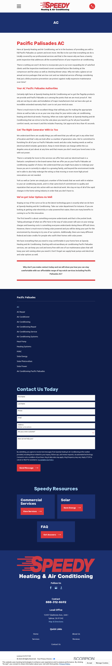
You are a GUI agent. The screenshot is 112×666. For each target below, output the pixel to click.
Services (35, 639)
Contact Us (56, 644)
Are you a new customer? (26, 432)
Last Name (21, 404)
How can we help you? (25, 439)
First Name (21, 397)
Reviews (76, 639)
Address (21, 425)
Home (35, 634)
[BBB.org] (61, 587)
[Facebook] (50, 587)
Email (20, 418)
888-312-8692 (56, 602)
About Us (76, 634)
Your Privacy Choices (46, 659)
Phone (20, 411)
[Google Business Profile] (56, 587)
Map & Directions (56, 622)
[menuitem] (56, 307)
